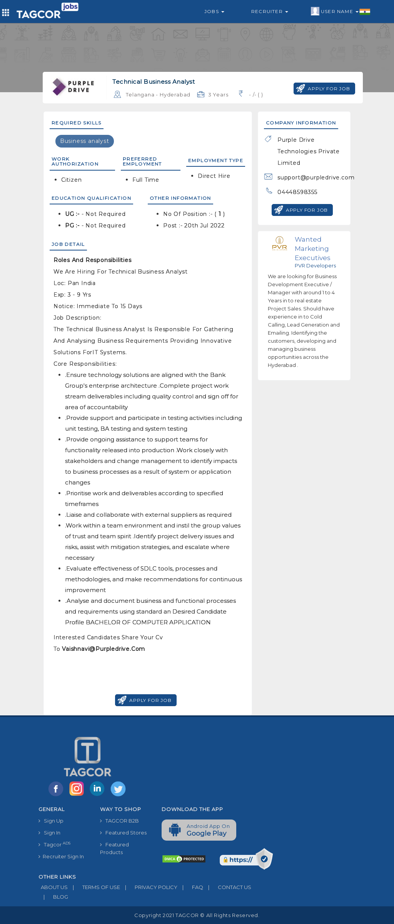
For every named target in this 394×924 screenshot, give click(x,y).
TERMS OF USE (94, 887)
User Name (341, 11)
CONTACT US (227, 887)
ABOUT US (53, 887)
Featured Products (114, 848)
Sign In (49, 832)
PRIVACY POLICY (148, 887)
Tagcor (54, 844)
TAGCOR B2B (119, 821)
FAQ (190, 887)
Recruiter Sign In (61, 856)
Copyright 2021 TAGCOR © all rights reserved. (196, 915)
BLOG (53, 897)
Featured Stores (123, 832)
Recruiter (269, 11)
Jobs (214, 11)
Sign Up (50, 821)
